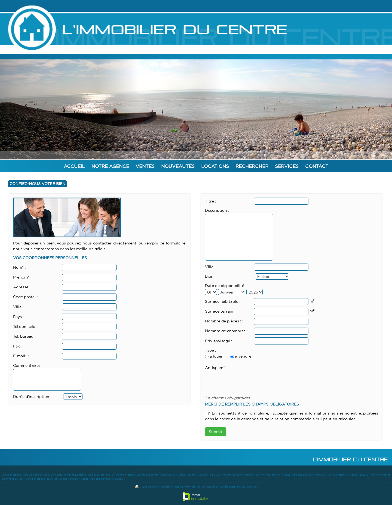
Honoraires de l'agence (201, 486)
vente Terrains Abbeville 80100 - (200, 474)
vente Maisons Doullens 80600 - (305, 474)
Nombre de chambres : (226, 330)
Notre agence (110, 166)
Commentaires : (28, 365)
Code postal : (25, 296)
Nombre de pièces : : (224, 321)
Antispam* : (216, 367)
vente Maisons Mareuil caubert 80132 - (28, 474)
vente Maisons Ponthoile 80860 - (103, 478)
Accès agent (149, 486)
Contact (316, 166)
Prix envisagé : (218, 340)
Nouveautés (178, 166)
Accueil (74, 166)
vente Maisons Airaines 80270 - (349, 474)
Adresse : (21, 287)
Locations (215, 166)
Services (287, 166)
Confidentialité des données (239, 486)
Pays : (18, 316)
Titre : (210, 201)
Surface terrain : (220, 311)
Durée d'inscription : (32, 396)
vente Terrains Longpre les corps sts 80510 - (85, 474)
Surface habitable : (222, 301)
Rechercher (251, 166)
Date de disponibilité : (225, 285)
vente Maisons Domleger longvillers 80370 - (146, 474)
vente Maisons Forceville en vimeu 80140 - (253, 474)
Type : (210, 350)
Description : (217, 210)
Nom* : (19, 267)
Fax (16, 346)
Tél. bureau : (24, 336)
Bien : (210, 276)
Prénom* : (22, 277)
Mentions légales (171, 486)
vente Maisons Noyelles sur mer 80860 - (53, 478)
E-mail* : (21, 355)
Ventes (145, 166)
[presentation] (246, 381)
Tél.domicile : (25, 326)
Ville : (18, 306)
